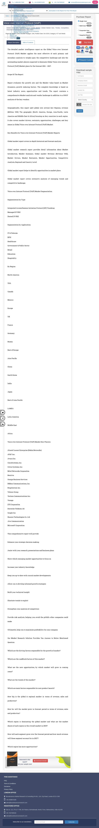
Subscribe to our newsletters (22, 822)
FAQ (5, 780)
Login (95, 2)
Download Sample (40, 760)
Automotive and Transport (24, 11)
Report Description (13, 42)
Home (7, 16)
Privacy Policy (8, 789)
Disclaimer (7, 786)
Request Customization (85, 60)
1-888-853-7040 (18, 2)
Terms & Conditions (10, 783)
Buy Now (84, 42)
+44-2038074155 (38, 2)
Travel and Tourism (21, 33)
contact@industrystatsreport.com (79, 2)
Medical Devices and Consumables (27, 28)
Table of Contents (28, 42)
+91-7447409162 (57, 2)
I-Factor (15, 38)
